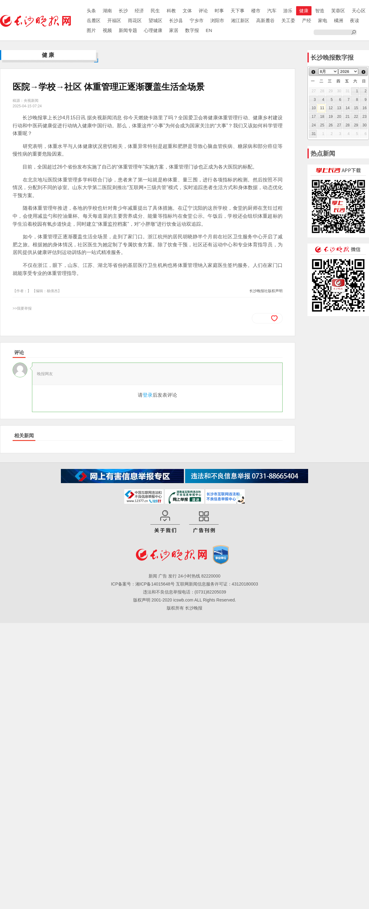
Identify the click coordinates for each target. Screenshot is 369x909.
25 (322, 125)
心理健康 (153, 30)
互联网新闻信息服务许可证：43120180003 (217, 584)
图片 (91, 30)
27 (339, 125)
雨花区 (135, 20)
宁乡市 (197, 20)
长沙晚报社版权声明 (266, 291)
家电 (322, 20)
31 (314, 134)
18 (322, 116)
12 (331, 108)
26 (331, 125)
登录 (148, 395)
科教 (171, 10)
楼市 (255, 10)
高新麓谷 (265, 20)
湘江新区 (240, 20)
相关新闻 (24, 435)
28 (348, 125)
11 (322, 108)
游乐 (287, 10)
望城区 (155, 20)
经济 (139, 10)
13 (339, 108)
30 (365, 125)
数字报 (192, 30)
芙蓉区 (338, 10)
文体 (187, 10)
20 (339, 116)
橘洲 (338, 20)
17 (314, 116)
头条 (91, 10)
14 (348, 108)
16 (365, 108)
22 (356, 116)
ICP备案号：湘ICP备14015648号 (143, 584)
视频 (107, 30)
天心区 (359, 10)
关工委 (288, 20)
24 (314, 125)
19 (331, 116)
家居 (173, 30)
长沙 (123, 10)
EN (209, 30)
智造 (319, 10)
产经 (306, 20)
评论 (203, 10)
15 (356, 108)
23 (365, 116)
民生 (155, 10)
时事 (219, 10)
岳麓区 (94, 20)
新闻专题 (128, 30)
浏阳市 (217, 20)
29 (356, 125)
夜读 (354, 20)
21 (348, 116)
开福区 (114, 20)
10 (314, 108)
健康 (303, 10)
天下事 (237, 10)
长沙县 (176, 20)
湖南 (107, 10)
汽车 (271, 10)
